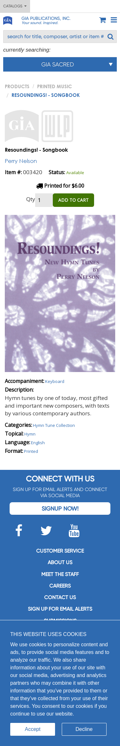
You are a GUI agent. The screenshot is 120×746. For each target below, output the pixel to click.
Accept (33, 729)
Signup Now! (60, 508)
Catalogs (15, 6)
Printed (31, 451)
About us (60, 562)
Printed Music (54, 86)
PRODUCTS (17, 86)
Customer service (60, 551)
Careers (60, 586)
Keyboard (54, 381)
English (38, 442)
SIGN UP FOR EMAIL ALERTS (60, 609)
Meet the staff (60, 574)
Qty (30, 199)
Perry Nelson (21, 160)
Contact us (60, 597)
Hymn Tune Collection (54, 425)
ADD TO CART (73, 200)
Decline (84, 729)
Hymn (30, 434)
